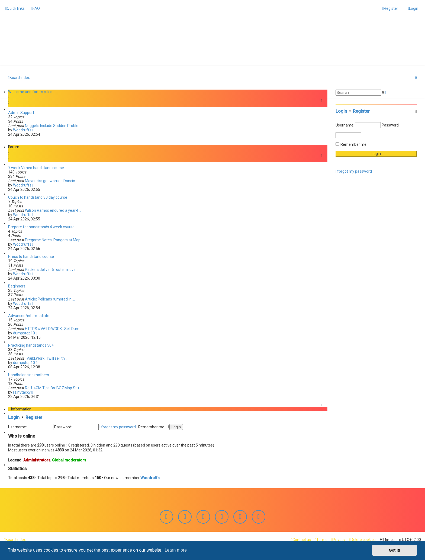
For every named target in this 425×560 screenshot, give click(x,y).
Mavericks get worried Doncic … (51, 180)
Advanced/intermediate (28, 315)
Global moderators (69, 459)
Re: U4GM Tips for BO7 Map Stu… (53, 387)
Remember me (153, 427)
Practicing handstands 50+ (31, 345)
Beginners (16, 286)
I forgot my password (117, 427)
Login (14, 417)
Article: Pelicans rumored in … (50, 299)
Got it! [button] (394, 550)
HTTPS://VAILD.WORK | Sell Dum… (53, 328)
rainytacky (22, 392)
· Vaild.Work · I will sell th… (46, 358)
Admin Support (21, 112)
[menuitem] (35, 8)
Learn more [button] (176, 550)
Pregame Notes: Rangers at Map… (54, 240)
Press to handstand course (31, 256)
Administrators (36, 459)
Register (33, 417)
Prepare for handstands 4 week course (41, 226)
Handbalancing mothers (28, 374)
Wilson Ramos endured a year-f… (53, 210)
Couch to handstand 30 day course (37, 197)
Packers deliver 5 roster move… (51, 269)
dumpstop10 (24, 333)
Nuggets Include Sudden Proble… (53, 125)
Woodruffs (22, 130)
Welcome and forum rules (30, 91)
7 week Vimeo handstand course (36, 167)
